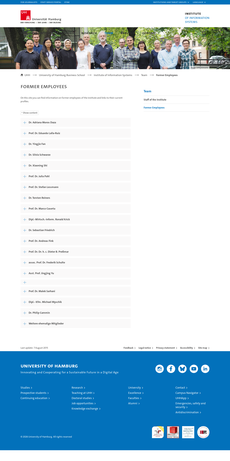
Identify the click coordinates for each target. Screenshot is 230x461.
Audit (170, 438)
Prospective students (33, 403)
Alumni (132, 414)
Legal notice (145, 358)
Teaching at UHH (82, 403)
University (134, 398)
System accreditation (203, 440)
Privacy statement (165, 358)
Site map (202, 358)
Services (128, 32)
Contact (149, 32)
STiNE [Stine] (67, 2)
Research (89, 32)
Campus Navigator (187, 403)
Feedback (128, 358)
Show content (30, 123)
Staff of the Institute (155, 110)
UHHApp (181, 409)
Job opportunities (82, 414)
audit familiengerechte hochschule (158, 441)
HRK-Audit (187, 438)
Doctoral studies (82, 409)
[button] (171, 2)
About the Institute (37, 32)
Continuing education (34, 409)
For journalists (29, 2)
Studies (67, 32)
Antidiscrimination (187, 423)
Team (108, 32)
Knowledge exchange (85, 419)
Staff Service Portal (50, 2)
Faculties (133, 409)
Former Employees (154, 118)
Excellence (134, 403)
